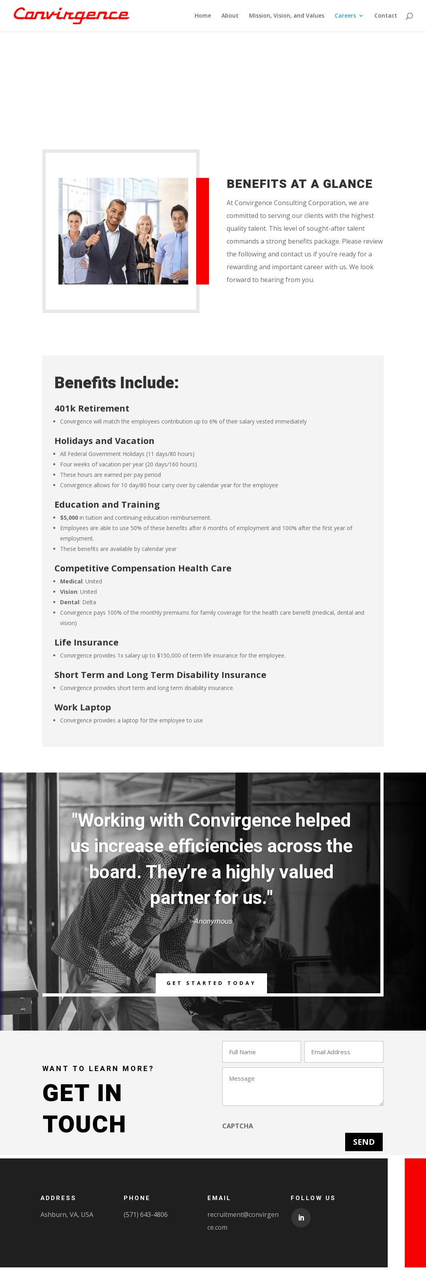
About (230, 16)
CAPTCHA (237, 1131)
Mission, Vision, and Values (286, 16)
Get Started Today (212, 986)
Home (203, 16)
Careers (345, 16)
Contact (385, 16)
